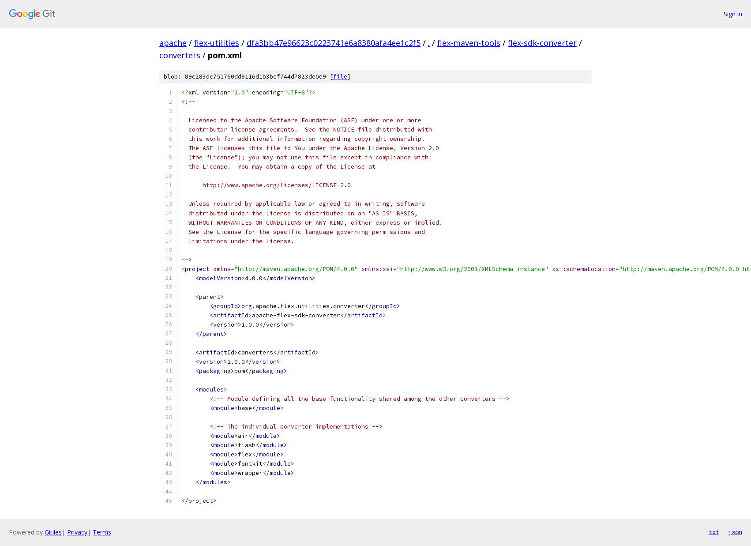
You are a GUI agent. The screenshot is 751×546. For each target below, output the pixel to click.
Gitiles (53, 532)
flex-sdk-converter (542, 43)
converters (179, 55)
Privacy (77, 532)
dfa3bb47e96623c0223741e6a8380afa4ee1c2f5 (334, 43)
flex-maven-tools (468, 43)
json (735, 532)
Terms (102, 532)
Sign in (733, 14)
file (340, 76)
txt (714, 532)
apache (173, 43)
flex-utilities (216, 43)
